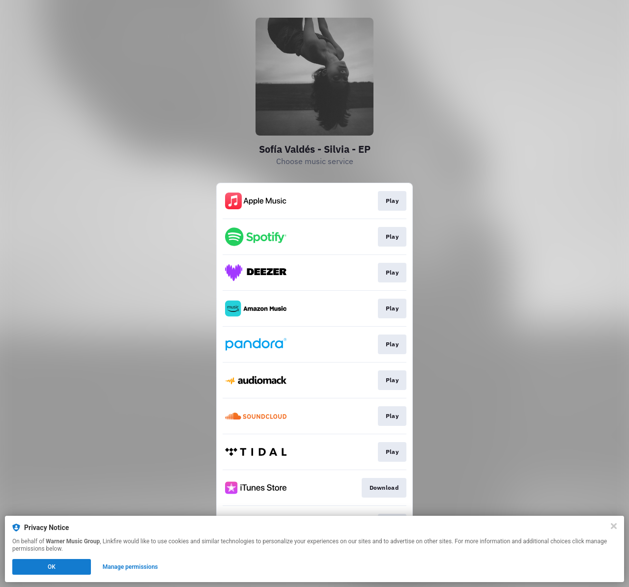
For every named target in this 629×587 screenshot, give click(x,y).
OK (52, 566)
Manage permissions (130, 566)
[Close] (614, 526)
